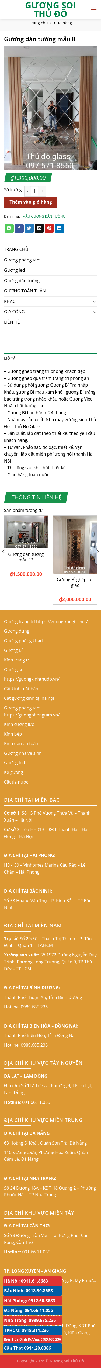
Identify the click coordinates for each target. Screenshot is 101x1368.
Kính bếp (13, 734)
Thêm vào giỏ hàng (30, 202)
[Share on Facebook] (19, 228)
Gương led (14, 270)
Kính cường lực (19, 724)
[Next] (97, 562)
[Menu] (93, 9)
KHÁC (9, 301)
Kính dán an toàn (21, 743)
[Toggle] (95, 301)
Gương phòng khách (24, 641)
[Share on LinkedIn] (59, 228)
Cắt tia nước (16, 782)
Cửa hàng (63, 22)
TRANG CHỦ (16, 249)
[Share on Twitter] (29, 228)
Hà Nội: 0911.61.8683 (26, 1281)
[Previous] (3, 562)
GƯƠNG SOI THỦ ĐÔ (50, 9)
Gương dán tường (22, 281)
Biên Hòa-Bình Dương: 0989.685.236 (32, 1339)
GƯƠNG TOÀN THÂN (25, 291)
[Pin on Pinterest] (49, 228)
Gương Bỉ (13, 650)
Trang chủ (38, 22)
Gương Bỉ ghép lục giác (75, 582)
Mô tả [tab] (9, 358)
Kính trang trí (17, 660)
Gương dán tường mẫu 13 (26, 557)
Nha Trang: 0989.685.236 (30, 1320)
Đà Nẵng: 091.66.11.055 (28, 1310)
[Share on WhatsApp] (9, 228)
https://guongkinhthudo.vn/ (32, 679)
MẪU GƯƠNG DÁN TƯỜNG (43, 216)
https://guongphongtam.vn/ (32, 715)
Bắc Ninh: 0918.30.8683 (28, 1291)
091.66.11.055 (36, 1102)
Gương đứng (16, 631)
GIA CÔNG (14, 312)
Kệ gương (13, 772)
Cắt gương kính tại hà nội (29, 698)
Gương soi (14, 670)
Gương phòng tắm (22, 260)
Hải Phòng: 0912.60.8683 (29, 1301)
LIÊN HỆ (12, 322)
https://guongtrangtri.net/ (62, 622)
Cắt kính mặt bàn (21, 689)
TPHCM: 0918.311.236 (26, 1330)
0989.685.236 (34, 1007)
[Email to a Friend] (39, 228)
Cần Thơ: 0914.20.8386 (27, 1348)
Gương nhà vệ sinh (23, 753)
